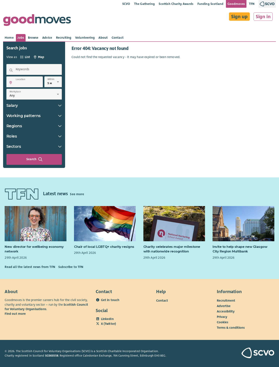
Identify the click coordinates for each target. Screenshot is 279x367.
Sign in (263, 17)
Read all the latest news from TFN (30, 267)
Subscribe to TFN (71, 267)
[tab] (9, 37)
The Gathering (144, 4)
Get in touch (110, 300)
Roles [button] (34, 136)
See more (77, 194)
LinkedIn (107, 319)
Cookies (222, 322)
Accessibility (226, 311)
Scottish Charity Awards (176, 4)
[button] (10, 82)
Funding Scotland (210, 4)
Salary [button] (34, 105)
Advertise (224, 306)
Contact (162, 301)
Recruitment (226, 301)
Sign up (239, 17)
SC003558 (51, 355)
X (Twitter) (108, 324)
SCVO (126, 4)
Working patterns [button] (34, 115)
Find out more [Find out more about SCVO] (15, 314)
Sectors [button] (34, 146)
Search (34, 159)
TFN (252, 4)
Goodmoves (236, 4)
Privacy (222, 317)
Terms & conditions (231, 328)
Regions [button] (34, 126)
